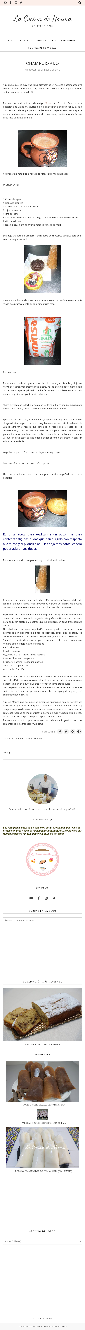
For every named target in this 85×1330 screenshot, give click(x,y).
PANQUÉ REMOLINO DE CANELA (42, 1044)
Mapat (49, 103)
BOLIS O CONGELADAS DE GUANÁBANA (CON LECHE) (43, 1171)
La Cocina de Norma (42, 18)
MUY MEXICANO (34, 738)
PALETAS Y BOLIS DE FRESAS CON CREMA (43, 1123)
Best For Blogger (60, 1326)
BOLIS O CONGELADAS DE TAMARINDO (44, 1104)
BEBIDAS (20, 738)
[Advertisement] (42, 952)
